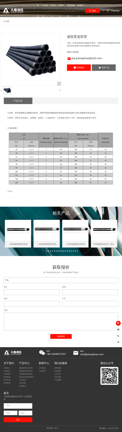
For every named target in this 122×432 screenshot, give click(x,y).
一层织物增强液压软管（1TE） (18, 244)
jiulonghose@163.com (89, 58)
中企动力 (111, 428)
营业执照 (49, 428)
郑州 (116, 428)
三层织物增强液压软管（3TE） (75, 244)
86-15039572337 (57, 354)
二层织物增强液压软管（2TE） (46, 244)
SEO (56, 428)
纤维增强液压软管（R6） (104, 244)
